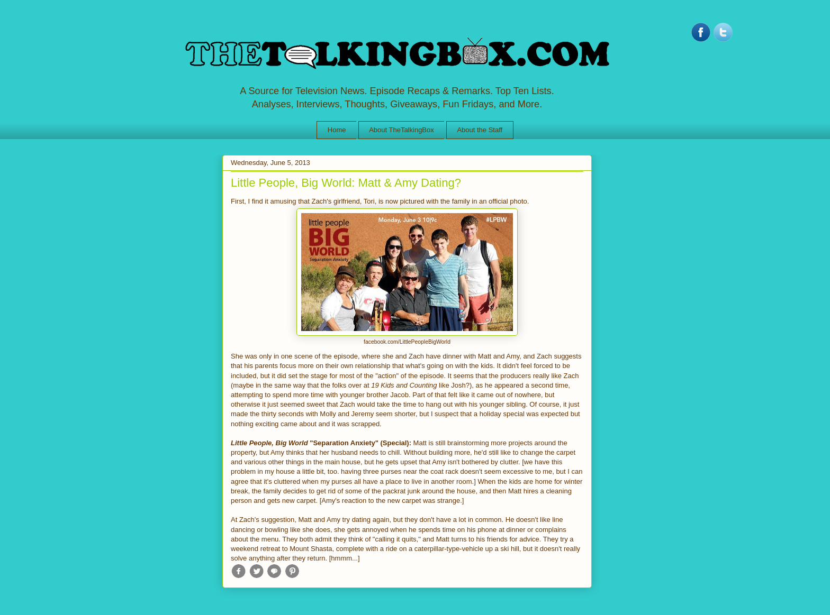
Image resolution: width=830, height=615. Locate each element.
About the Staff (479, 130)
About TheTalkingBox (401, 130)
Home (337, 130)
